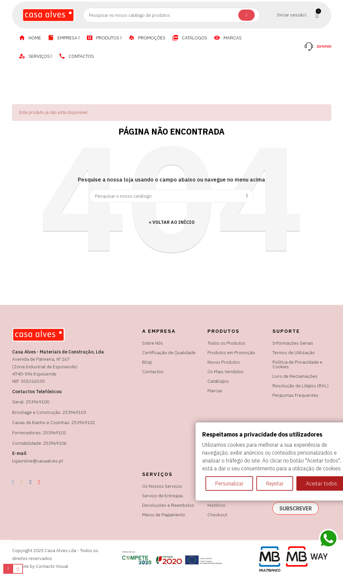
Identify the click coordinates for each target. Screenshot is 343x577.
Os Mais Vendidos (225, 371)
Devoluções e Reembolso (168, 505)
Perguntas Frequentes (295, 395)
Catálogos (218, 381)
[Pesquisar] (172, 196)
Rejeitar (275, 483)
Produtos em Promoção (231, 352)
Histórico (216, 505)
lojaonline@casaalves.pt (37, 461)
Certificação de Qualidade (169, 352)
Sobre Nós (152, 343)
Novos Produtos (223, 362)
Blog (147, 362)
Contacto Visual (52, 566)
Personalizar (229, 483)
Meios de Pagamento (163, 515)
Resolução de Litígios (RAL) (300, 386)
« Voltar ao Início (172, 222)
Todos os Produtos (226, 343)
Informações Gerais (292, 343)
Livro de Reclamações (294, 376)
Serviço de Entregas (162, 496)
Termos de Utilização (293, 352)
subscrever (295, 508)
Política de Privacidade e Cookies (297, 364)
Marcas (215, 391)
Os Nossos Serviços (162, 486)
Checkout (217, 515)
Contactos (152, 371)
